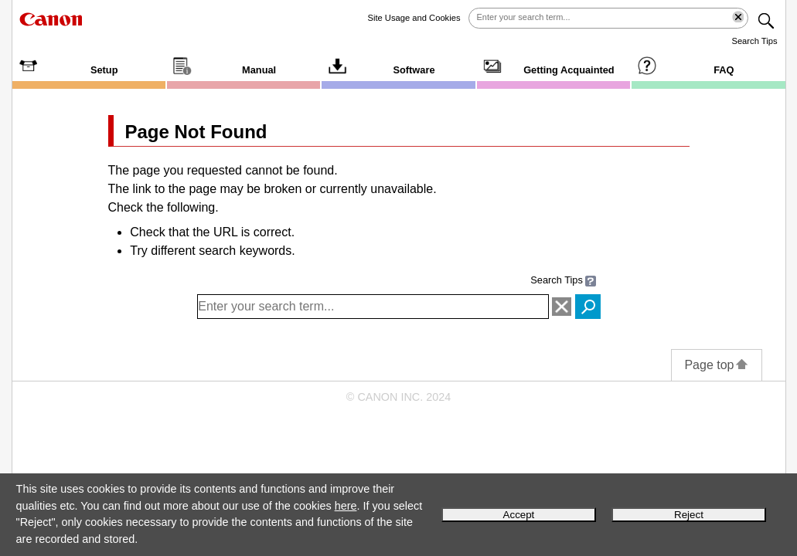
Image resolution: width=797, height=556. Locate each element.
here (346, 506)
